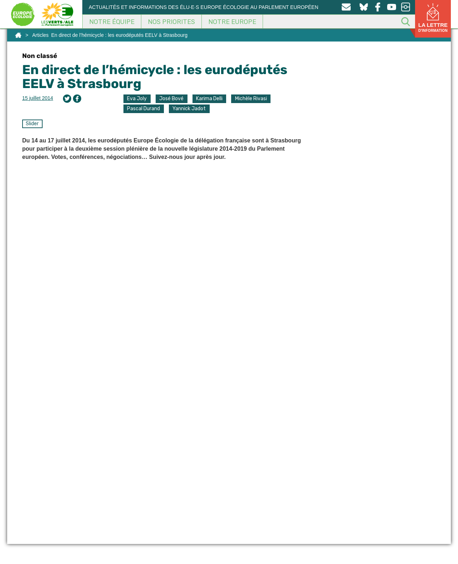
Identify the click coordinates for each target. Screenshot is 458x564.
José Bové (171, 99)
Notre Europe (232, 22)
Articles (40, 35)
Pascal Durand (143, 109)
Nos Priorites (171, 22)
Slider (32, 124)
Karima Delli (209, 99)
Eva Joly (137, 99)
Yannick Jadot (189, 109)
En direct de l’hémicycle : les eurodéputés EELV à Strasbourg (154, 77)
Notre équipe (112, 22)
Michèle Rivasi (251, 99)
